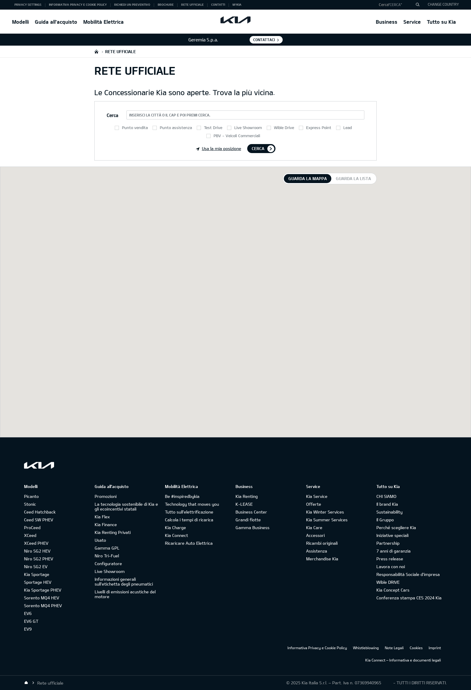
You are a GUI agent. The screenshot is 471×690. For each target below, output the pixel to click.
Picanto (31, 496)
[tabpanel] (235, 302)
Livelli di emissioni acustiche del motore (125, 594)
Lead (347, 127)
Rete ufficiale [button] (192, 4)
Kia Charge (175, 527)
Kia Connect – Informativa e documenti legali (403, 660)
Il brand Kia (387, 504)
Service (412, 21)
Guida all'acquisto (56, 21)
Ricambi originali (322, 543)
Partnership (388, 543)
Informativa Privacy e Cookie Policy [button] (78, 4)
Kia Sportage (36, 574)
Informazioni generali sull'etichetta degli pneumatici (124, 581)
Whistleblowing (366, 648)
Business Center (251, 511)
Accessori (315, 535)
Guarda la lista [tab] (353, 178)
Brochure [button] (166, 4)
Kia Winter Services (325, 511)
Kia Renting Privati (113, 532)
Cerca (258, 148)
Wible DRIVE (388, 582)
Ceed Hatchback (40, 511)
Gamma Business (252, 527)
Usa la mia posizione (218, 148)
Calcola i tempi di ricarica (189, 519)
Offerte (313, 504)
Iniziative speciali (392, 535)
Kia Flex (102, 516)
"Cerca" (395, 4)
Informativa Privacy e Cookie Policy (317, 648)
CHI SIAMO (386, 496)
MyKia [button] (237, 4)
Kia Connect (176, 535)
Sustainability (389, 511)
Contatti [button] (218, 4)
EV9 (28, 628)
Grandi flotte (248, 519)
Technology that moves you (192, 504)
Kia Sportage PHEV (42, 589)
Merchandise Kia (322, 558)
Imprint (435, 648)
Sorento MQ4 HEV (41, 597)
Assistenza (316, 550)
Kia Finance (106, 524)
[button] (397, 5)
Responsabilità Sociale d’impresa (408, 574)
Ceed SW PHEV (38, 519)
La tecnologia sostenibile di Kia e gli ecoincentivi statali (126, 506)
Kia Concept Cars (392, 589)
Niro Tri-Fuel (107, 555)
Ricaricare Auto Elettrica (189, 543)
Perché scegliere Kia (396, 527)
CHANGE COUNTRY (443, 4)
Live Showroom (248, 127)
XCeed (30, 535)
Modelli (20, 21)
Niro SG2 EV (35, 566)
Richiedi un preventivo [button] (132, 4)
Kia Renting (246, 496)
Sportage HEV (37, 582)
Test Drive (213, 127)
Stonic (30, 504)
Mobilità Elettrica (103, 21)
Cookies (416, 648)
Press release (389, 558)
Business (386, 21)
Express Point (318, 127)
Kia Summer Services (327, 519)
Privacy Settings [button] (27, 4)
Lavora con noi (390, 566)
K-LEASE (244, 504)
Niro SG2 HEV (37, 550)
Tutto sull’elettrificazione (189, 511)
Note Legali (394, 648)
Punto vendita (135, 127)
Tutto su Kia (441, 21)
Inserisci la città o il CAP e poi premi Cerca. (169, 115)
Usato (100, 540)
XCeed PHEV (36, 543)
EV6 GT (31, 621)
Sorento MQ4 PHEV (43, 605)
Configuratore (108, 563)
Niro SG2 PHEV (38, 558)
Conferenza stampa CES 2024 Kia (409, 597)
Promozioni (106, 496)
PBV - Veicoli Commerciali (237, 135)
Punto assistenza (176, 127)
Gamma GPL (107, 547)
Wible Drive (284, 127)
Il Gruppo (385, 519)
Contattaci (264, 40)
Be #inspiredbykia (182, 496)
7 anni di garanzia (393, 550)
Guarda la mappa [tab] (307, 178)
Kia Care (314, 527)
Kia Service (316, 496)
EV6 (28, 613)
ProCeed (32, 527)
